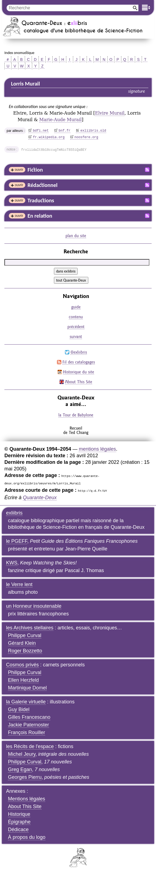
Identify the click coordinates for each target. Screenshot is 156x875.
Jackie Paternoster (28, 725)
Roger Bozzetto (25, 651)
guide (76, 307)
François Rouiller (26, 732)
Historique (19, 814)
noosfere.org (86, 137)
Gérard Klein (22, 643)
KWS (11, 563)
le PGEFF (16, 541)
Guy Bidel (18, 709)
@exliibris (78, 352)
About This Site (78, 381)
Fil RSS (147, 169)
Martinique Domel (27, 688)
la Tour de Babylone (75, 415)
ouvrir (19, 170)
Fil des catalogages (78, 362)
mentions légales (97, 449)
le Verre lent (19, 584)
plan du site (75, 235)
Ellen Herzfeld (23, 680)
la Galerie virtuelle (26, 701)
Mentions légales (26, 799)
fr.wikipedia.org (48, 137)
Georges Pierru (25, 777)
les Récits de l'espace (30, 746)
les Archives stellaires (29, 627)
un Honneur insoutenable (33, 606)
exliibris (14, 513)
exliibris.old (93, 131)
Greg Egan (20, 769)
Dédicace (18, 829)
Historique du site (78, 372)
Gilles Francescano (29, 717)
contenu (76, 316)
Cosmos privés (22, 664)
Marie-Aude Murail (60, 119)
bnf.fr (64, 131)
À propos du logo (26, 837)
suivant (76, 336)
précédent (75, 326)
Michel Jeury (21, 754)
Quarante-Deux (40, 497)
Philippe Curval (24, 635)
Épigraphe (19, 822)
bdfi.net (41, 131)
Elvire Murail (109, 113)
